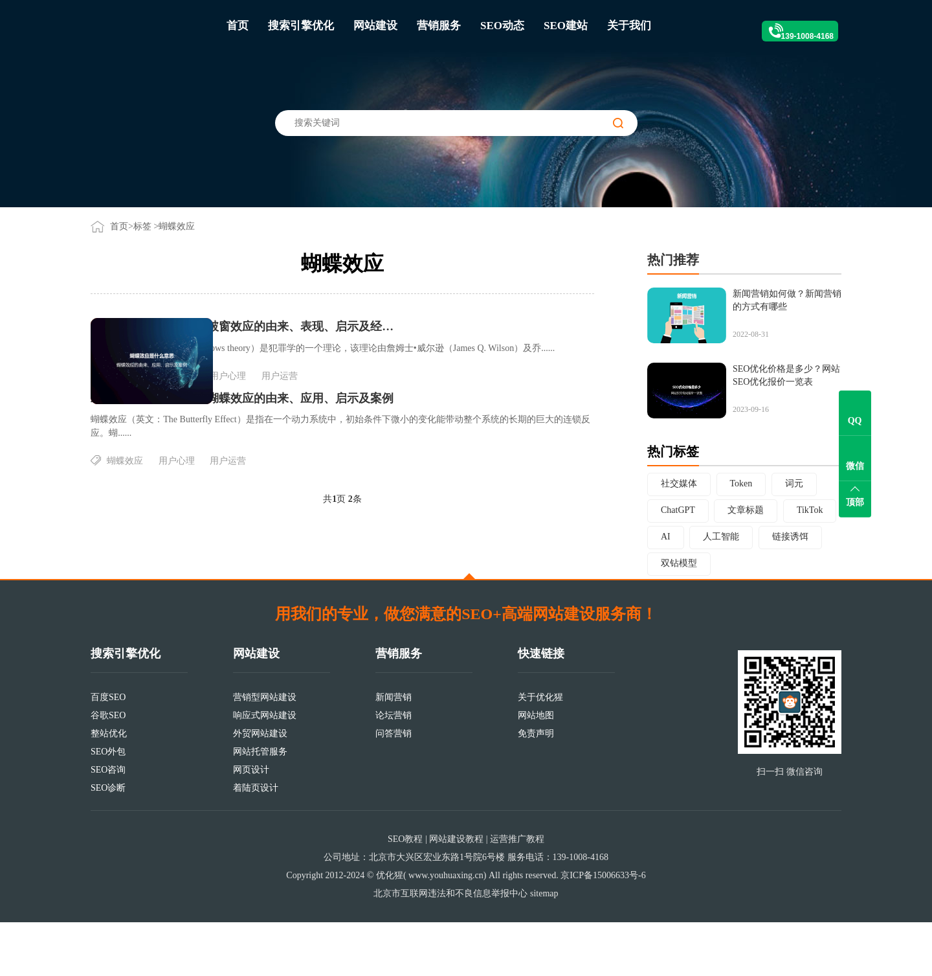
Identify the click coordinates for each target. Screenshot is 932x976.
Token (741, 483)
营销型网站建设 (264, 751)
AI (666, 536)
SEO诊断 (108, 841)
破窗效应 (276, 399)
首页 (238, 25)
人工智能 (721, 536)
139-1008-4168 (790, 25)
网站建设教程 (456, 893)
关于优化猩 (540, 751)
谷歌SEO (108, 769)
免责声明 (536, 787)
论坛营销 (393, 769)
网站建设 (375, 25)
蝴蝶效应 (327, 399)
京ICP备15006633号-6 (602, 929)
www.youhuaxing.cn (445, 929)
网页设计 (251, 823)
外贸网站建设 (260, 787)
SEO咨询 (108, 823)
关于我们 (629, 25)
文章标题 (745, 510)
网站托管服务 (260, 805)
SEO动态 (502, 25)
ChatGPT (678, 510)
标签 (142, 226)
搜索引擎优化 (301, 25)
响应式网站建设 (264, 769)
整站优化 (109, 787)
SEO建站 (566, 25)
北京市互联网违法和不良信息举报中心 (450, 947)
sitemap (544, 947)
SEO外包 (108, 805)
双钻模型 (679, 563)
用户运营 (430, 399)
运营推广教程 (517, 893)
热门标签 (673, 451)
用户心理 (379, 399)
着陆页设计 (255, 841)
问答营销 (393, 787)
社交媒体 (679, 483)
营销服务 (439, 25)
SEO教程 (405, 893)
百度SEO (108, 751)
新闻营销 (393, 751)
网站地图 (536, 769)
